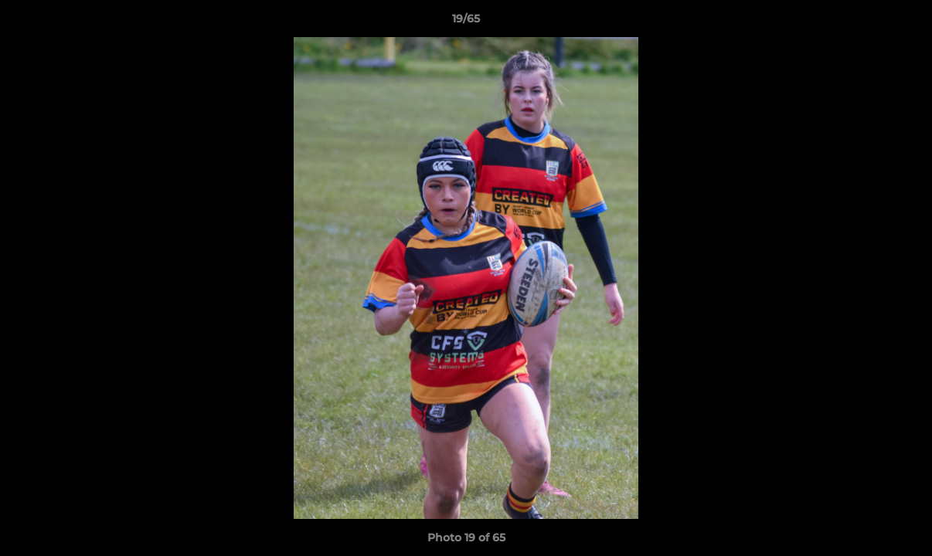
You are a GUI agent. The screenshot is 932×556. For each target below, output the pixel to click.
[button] (904, 22)
